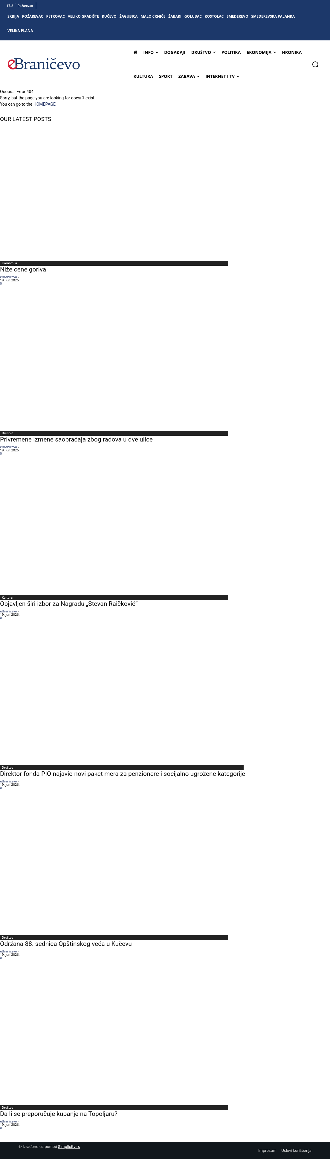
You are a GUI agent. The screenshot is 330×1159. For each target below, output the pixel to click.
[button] (315, 64)
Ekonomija (9, 263)
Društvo (7, 433)
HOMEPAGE (44, 104)
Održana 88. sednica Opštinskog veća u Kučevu (66, 943)
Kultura (7, 597)
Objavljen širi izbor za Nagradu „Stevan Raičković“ (69, 603)
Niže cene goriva (23, 269)
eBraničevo (8, 276)
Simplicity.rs (69, 1146)
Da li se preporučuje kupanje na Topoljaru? (58, 1113)
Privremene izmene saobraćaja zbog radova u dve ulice (76, 439)
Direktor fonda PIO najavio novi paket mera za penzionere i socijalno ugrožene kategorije (122, 773)
